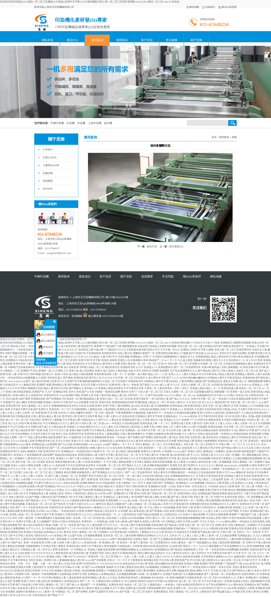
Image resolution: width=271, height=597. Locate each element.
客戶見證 (147, 40)
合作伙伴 (48, 188)
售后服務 (171, 40)
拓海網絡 (77, 315)
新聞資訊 (122, 40)
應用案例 (97, 40)
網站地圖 (193, 7)
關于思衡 (196, 40)
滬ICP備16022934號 (116, 297)
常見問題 (168, 276)
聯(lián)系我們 (192, 276)
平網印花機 (41, 276)
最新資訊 (84, 276)
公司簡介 (48, 149)
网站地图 (185, 342)
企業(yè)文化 (50, 157)
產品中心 (72, 40)
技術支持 (45, 347)
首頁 (214, 137)
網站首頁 (47, 40)
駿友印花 (152, 246)
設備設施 (48, 173)
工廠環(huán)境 (51, 165)
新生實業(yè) (176, 246)
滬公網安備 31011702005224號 (103, 315)
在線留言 (208, 7)
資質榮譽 (48, 180)
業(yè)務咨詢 (45, 334)
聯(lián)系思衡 (227, 7)
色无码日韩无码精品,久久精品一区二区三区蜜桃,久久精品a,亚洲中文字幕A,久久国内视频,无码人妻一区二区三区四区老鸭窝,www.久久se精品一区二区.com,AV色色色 (89, 1)
